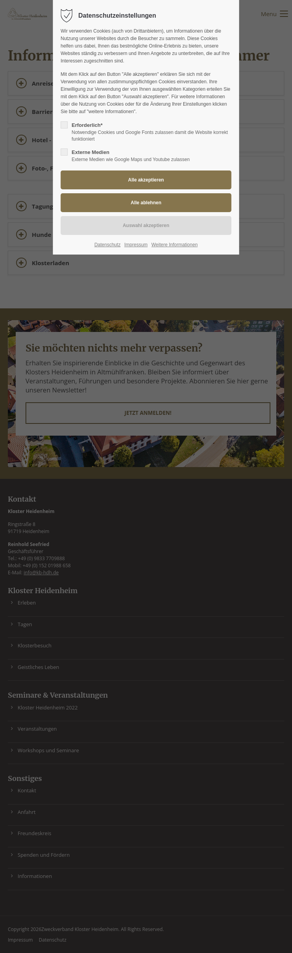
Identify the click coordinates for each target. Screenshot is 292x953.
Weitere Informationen (174, 244)
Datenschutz (107, 244)
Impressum (136, 244)
